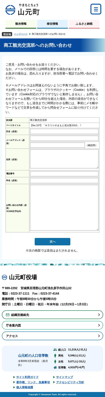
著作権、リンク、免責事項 (33, 382)
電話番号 (10, 173)
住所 (12, 159)
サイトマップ (64, 377)
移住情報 (52, 23)
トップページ (20, 34)
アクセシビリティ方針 (70, 382)
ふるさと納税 (84, 23)
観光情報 (20, 23)
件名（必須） (12, 180)
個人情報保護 (24, 387)
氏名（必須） (12, 131)
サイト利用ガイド (27, 377)
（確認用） (91, 145)
